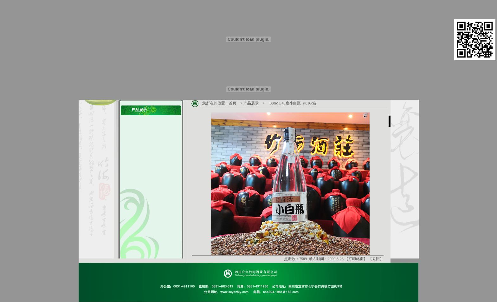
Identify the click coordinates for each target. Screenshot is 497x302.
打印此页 (356, 259)
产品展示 (251, 103)
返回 (376, 259)
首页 (232, 103)
